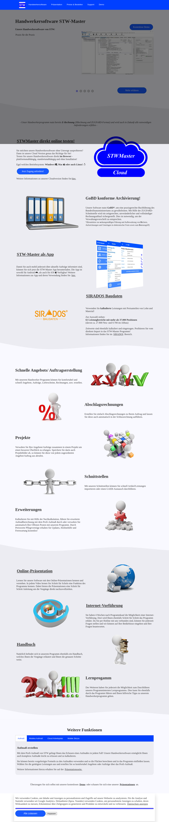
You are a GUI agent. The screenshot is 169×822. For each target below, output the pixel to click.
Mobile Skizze (73, 738)
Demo (101, 4)
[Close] (30, 813)
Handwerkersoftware (38, 4)
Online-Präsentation (34, 571)
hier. (74, 178)
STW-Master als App (35, 254)
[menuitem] (37, 4)
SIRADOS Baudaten (104, 296)
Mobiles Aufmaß (36, 738)
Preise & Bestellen (75, 4)
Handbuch (26, 644)
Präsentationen (127, 784)
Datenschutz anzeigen (137, 804)
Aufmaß (21, 738)
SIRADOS (118, 334)
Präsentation (56, 4)
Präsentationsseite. (73, 769)
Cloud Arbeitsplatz (55, 738)
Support (90, 4)
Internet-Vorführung (104, 605)
